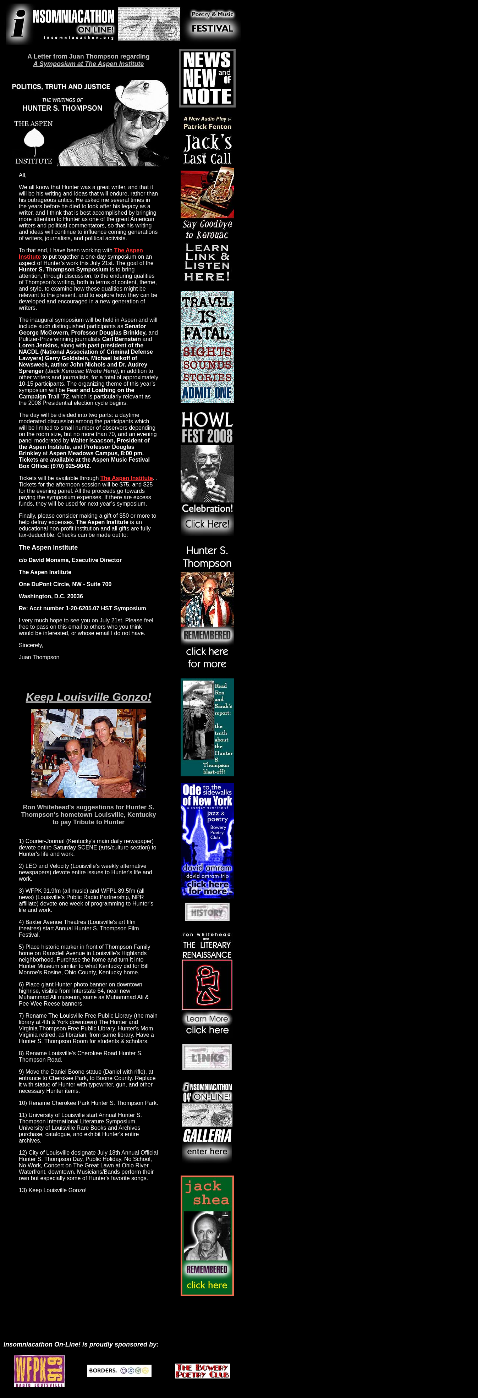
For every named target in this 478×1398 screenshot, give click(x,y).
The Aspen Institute (126, 478)
